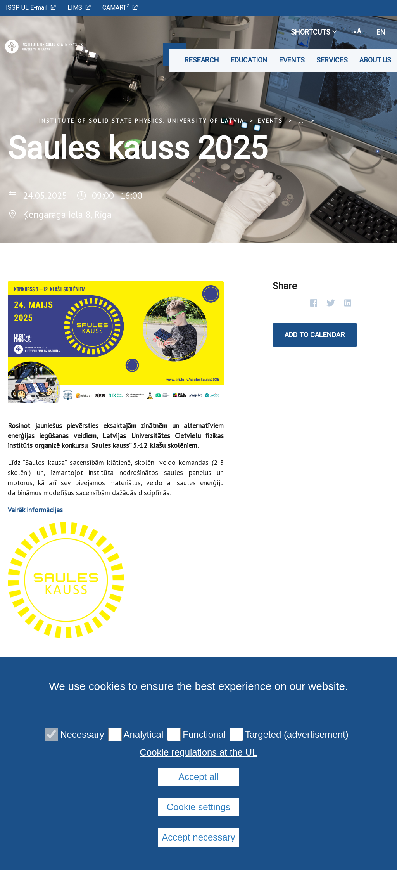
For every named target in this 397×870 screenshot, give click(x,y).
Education (249, 60)
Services (332, 60)
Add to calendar (315, 335)
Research (202, 60)
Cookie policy (203, 732)
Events (292, 60)
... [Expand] (301, 120)
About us (375, 60)
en (380, 32)
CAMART (120, 7)
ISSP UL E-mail (31, 7)
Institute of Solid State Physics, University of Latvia (141, 120)
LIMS (79, 7)
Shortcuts (313, 32)
